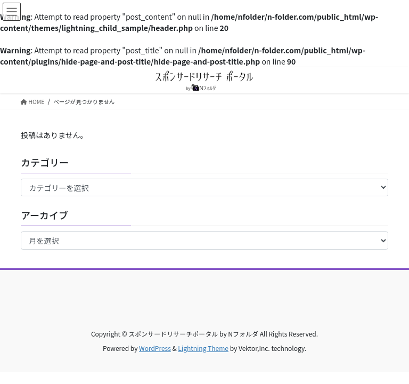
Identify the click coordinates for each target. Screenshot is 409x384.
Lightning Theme (203, 348)
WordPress (155, 348)
